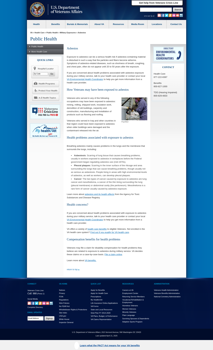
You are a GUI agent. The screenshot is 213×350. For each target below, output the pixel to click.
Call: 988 (32, 293)
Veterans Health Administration (166, 290)
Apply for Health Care (99, 293)
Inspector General (66, 322)
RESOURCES (128, 284)
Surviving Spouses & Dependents (135, 319)
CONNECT (31, 284)
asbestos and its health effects (99, 194)
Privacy (62, 293)
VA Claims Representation (101, 319)
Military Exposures (68, 33)
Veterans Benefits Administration (167, 293)
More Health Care (37, 51)
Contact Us (176, 24)
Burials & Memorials (77, 24)
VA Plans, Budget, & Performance (104, 316)
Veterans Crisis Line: (35, 290)
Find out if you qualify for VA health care (109, 232)
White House (64, 319)
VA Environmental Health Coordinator (85, 79)
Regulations (64, 300)
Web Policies (64, 303)
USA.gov (62, 316)
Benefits (55, 24)
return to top (73, 269)
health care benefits (97, 229)
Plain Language (128, 315)
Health (36, 24)
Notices (62, 290)
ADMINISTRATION (161, 284)
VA (31, 33)
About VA (99, 24)
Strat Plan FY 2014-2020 (100, 313)
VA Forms (95, 306)
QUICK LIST (96, 284)
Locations (157, 24)
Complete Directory (35, 307)
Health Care (39, 33)
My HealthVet (96, 300)
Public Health (52, 33)
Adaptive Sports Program (132, 322)
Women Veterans (129, 309)
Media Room (137, 24)
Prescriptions (96, 297)
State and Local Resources (101, 310)
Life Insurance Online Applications (104, 303)
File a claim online (113, 254)
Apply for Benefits (98, 290)
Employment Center (130, 293)
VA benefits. (90, 260)
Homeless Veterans (130, 306)
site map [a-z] (149, 16)
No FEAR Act (64, 306)
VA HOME (63, 284)
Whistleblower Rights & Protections (73, 310)
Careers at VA (127, 290)
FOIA (61, 297)
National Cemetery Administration (167, 297)
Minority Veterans (129, 312)
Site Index (63, 313)
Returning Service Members (133, 297)
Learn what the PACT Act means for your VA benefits (110, 345)
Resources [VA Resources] (118, 24)
